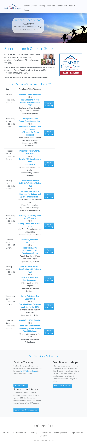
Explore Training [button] (20, 385)
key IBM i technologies (28, 371)
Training (42, 6)
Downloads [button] (61, 6)
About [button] (71, 6)
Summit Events (19, 432)
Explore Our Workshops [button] (62, 385)
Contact (27, 10)
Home (6, 432)
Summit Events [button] (30, 6)
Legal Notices (76, 432)
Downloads (46, 432)
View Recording (49, 104)
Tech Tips (51, 6)
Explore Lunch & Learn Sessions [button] (26, 410)
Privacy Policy (60, 432)
